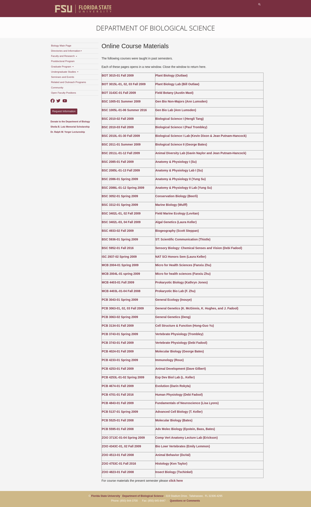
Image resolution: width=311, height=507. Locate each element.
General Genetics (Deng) (172, 317)
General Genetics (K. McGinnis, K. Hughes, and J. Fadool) (196, 308)
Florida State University (105, 495)
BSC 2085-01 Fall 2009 (118, 161)
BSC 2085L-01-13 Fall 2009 (121, 170)
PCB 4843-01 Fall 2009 (118, 403)
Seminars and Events (62, 77)
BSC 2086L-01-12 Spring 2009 (123, 187)
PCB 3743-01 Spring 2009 (120, 334)
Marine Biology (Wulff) (171, 204)
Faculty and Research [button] (64, 56)
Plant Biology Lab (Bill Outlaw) (177, 84)
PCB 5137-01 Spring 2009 (120, 411)
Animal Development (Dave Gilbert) (180, 368)
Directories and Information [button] (66, 51)
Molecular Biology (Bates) (173, 420)
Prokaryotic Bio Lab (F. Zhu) (175, 291)
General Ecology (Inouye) (173, 299)
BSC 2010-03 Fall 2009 (118, 127)
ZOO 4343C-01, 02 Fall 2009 (121, 446)
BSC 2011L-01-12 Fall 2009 (121, 153)
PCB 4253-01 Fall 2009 (118, 368)
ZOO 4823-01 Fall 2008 (118, 472)
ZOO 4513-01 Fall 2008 (118, 455)
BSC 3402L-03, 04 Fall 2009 (121, 222)
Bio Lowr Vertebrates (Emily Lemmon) (182, 446)
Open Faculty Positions (63, 92)
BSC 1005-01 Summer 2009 (121, 101)
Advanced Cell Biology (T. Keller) (179, 411)
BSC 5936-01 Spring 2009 (120, 239)
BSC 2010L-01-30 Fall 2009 (121, 136)
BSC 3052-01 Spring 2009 (120, 196)
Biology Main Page (61, 45)
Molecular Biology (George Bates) (179, 351)
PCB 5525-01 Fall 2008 (118, 420)
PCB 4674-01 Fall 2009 (118, 386)
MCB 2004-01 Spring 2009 (120, 265)
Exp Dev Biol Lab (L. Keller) (175, 377)
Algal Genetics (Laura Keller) (176, 222)
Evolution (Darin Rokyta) (172, 386)
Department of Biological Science (155, 27)
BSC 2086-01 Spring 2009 (120, 179)
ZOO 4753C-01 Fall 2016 (119, 463)
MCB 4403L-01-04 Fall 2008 (121, 291)
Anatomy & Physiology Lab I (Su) (179, 170)
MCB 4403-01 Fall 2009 (118, 282)
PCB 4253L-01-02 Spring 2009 (123, 377)
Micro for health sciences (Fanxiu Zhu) (183, 273)
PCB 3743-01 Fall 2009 (118, 342)
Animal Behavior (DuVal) (172, 455)
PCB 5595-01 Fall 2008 (118, 429)
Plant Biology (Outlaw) (171, 75)
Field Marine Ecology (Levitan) (177, 213)
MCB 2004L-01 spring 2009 (121, 273)
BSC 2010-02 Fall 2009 (118, 118)
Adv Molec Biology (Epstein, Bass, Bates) (185, 429)
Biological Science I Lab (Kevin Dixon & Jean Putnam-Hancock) (200, 136)
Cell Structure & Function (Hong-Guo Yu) (184, 325)
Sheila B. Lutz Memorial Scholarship (70, 126)
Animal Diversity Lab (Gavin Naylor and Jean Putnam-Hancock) (200, 153)
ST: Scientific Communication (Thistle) (182, 239)
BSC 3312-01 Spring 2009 (120, 204)
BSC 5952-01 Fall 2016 (118, 248)
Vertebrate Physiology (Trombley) (179, 334)
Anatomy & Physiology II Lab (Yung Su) (183, 187)
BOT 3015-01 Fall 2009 (118, 75)
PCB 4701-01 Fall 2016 (118, 394)
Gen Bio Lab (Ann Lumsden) (175, 110)
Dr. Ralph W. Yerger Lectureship (68, 132)
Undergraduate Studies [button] (64, 71)
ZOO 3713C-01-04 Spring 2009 (123, 437)
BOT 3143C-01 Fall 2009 (119, 92)
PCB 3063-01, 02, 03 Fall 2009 (123, 308)
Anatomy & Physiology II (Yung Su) (180, 179)
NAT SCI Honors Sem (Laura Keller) (180, 256)
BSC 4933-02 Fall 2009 (118, 230)
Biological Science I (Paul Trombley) (181, 127)
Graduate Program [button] (62, 66)
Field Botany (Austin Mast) (174, 92)
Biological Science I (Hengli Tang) (179, 118)
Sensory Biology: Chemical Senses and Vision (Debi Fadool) (198, 248)
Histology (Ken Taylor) (171, 463)
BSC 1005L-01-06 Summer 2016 (124, 110)
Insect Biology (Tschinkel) (173, 472)
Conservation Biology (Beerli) (176, 196)
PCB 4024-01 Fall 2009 (118, 351)
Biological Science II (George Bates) (181, 144)
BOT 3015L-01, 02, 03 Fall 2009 (124, 84)
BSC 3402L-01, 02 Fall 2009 (121, 213)
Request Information (64, 111)
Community (57, 87)
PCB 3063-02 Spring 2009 (120, 317)
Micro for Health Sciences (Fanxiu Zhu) (183, 265)
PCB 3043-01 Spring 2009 (120, 299)
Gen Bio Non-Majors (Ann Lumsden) (181, 101)
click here (176, 480)
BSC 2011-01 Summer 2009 (121, 144)
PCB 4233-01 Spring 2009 (120, 360)
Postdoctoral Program (63, 61)
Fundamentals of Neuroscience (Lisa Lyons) (187, 403)
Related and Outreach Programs (68, 82)
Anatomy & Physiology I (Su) (176, 161)
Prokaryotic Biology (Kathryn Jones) (181, 282)
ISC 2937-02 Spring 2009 (119, 256)
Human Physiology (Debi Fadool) (179, 394)
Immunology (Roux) (169, 360)
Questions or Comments (185, 500)
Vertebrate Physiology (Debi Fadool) (181, 342)
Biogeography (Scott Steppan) (177, 230)
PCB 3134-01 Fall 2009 (118, 325)
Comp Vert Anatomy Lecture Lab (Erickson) (186, 437)
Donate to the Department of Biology (70, 121)
